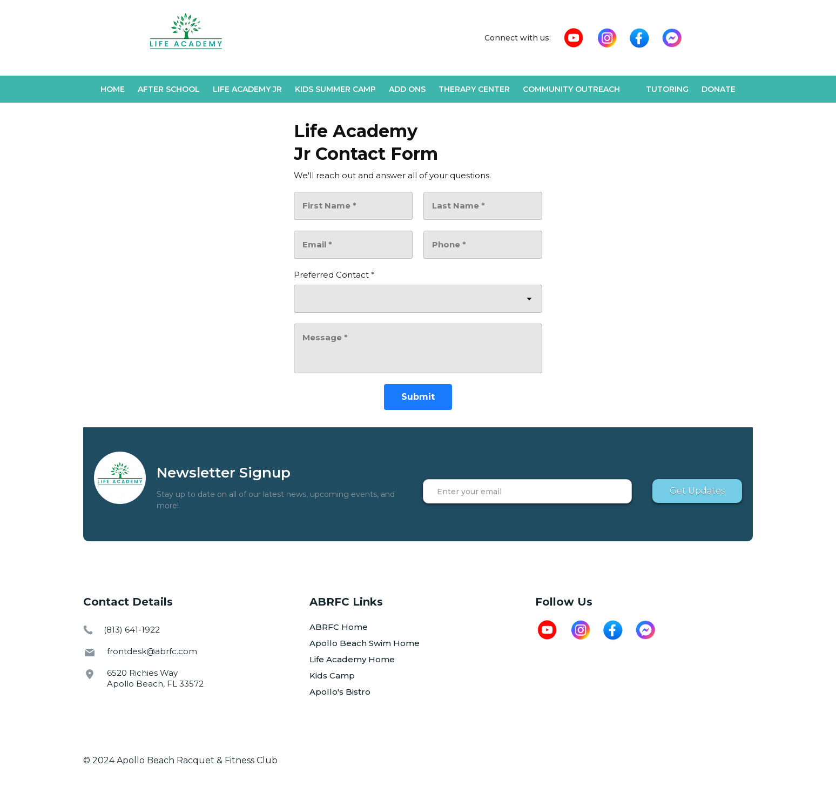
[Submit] (418, 397)
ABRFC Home (338, 627)
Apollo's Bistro (339, 692)
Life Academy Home (352, 659)
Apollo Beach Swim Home (364, 643)
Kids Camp (332, 675)
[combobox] (418, 299)
